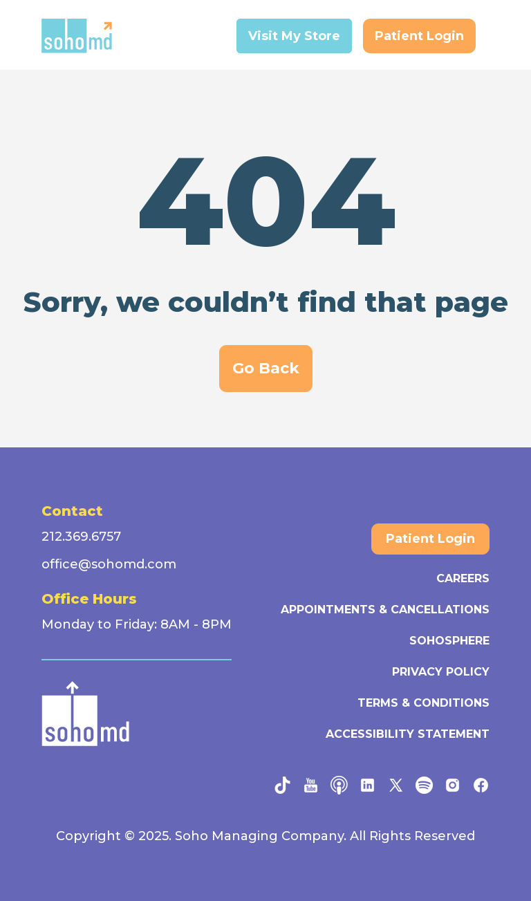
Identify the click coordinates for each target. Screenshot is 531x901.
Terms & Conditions (423, 702)
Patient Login (419, 36)
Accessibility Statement (408, 734)
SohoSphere (449, 640)
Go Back (265, 368)
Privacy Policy (441, 671)
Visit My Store (294, 36)
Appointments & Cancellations (385, 609)
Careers (463, 578)
